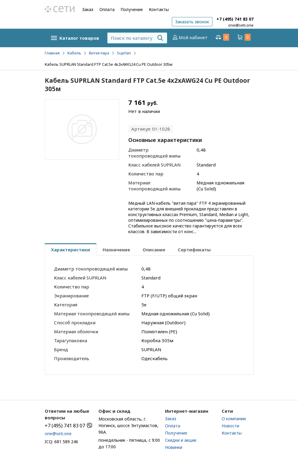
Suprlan (124, 53)
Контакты (159, 9)
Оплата (107, 9)
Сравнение (222, 37)
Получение (132, 9)
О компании (234, 418)
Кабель (74, 53)
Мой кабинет (190, 37)
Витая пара (99, 53)
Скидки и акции (180, 440)
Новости (230, 426)
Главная (52, 53)
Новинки (173, 447)
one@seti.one (241, 25)
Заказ (87, 9)
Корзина (243, 37)
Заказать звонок (192, 22)
